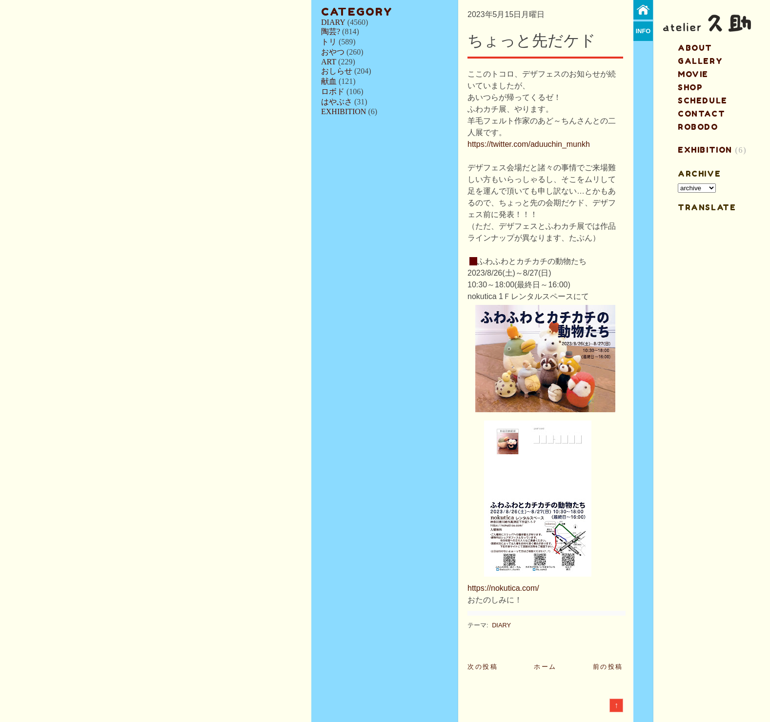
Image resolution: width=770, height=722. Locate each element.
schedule (703, 100)
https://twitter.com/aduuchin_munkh (528, 144)
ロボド (332, 91)
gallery (700, 61)
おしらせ (336, 71)
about (695, 48)
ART (328, 62)
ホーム (545, 666)
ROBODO (698, 127)
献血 (329, 81)
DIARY (333, 22)
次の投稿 (482, 666)
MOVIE (693, 74)
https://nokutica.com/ (503, 588)
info (643, 31)
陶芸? (330, 31)
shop (690, 87)
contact (701, 114)
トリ (329, 42)
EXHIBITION (343, 111)
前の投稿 (608, 666)
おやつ (332, 52)
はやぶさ (336, 102)
